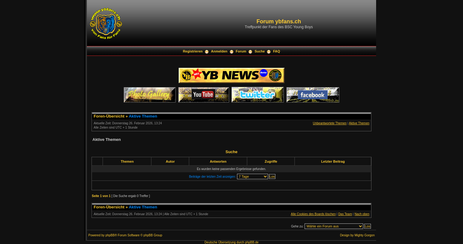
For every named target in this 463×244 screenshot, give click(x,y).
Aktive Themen (143, 116)
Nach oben (362, 214)
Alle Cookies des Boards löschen (313, 214)
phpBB (110, 235)
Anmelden (219, 51)
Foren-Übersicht (109, 116)
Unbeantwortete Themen (330, 123)
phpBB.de (252, 242)
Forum (241, 51)
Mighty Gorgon (365, 235)
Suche (260, 51)
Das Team (345, 214)
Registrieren (193, 51)
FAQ (276, 51)
